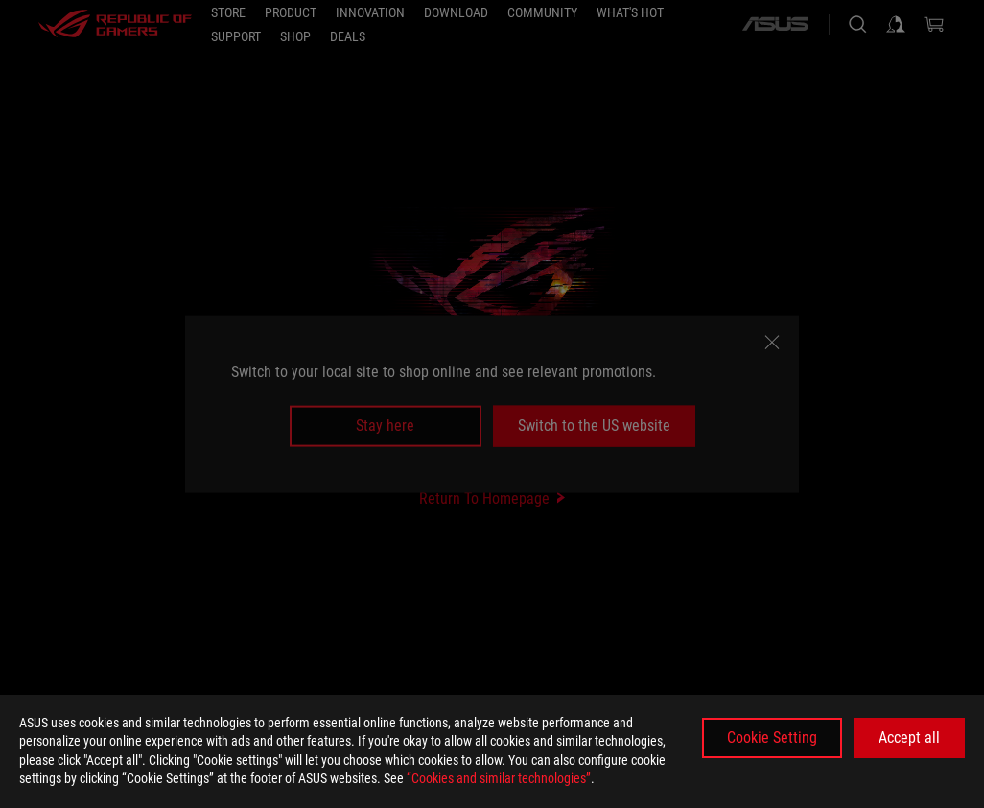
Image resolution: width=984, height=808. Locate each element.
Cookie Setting (772, 737)
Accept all (909, 737)
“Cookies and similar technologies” (499, 778)
